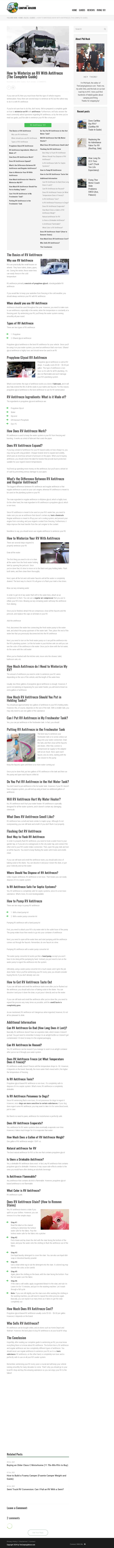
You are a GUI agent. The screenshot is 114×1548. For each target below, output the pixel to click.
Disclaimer (23, 1541)
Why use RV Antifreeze (19, 134)
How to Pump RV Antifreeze (50, 170)
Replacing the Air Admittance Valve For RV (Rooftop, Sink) (95, 144)
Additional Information (48, 178)
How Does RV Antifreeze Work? (21, 157)
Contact (32, 1541)
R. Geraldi (32, 82)
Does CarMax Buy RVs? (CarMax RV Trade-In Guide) (95, 125)
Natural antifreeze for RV (51, 217)
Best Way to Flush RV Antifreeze (54, 153)
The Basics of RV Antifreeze (20, 131)
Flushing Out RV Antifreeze (50, 149)
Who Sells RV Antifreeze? (50, 243)
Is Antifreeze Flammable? (51, 224)
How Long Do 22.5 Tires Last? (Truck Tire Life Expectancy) (94, 164)
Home (74, 10)
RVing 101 (101, 10)
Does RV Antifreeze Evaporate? (53, 206)
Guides (82, 10)
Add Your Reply (37, 1532)
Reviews (91, 10)
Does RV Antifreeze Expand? (20, 161)
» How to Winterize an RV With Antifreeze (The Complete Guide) (62, 18)
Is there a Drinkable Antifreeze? (53, 220)
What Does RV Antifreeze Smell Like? (54, 145)
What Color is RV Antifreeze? (52, 228)
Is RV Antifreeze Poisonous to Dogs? (55, 203)
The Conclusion (46, 247)
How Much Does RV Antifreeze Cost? (54, 239)
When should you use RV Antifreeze (24, 138)
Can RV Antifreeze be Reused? (53, 189)
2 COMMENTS (41, 82)
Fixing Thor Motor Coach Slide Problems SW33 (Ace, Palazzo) (94, 187)
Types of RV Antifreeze (19, 142)
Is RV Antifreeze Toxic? (50, 199)
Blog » (26, 18)
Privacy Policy (12, 1541)
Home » (21, 18)
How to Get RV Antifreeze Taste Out (54, 174)
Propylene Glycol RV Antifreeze (21, 146)
